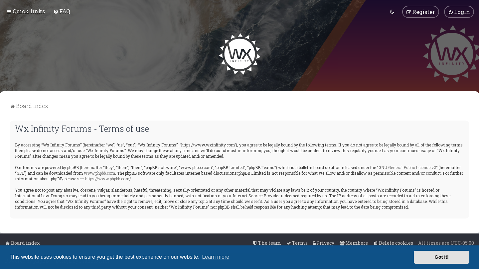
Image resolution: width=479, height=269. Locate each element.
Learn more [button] (215, 257)
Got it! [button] (442, 257)
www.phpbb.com (99, 172)
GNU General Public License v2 (407, 166)
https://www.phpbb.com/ (108, 177)
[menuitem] (62, 10)
